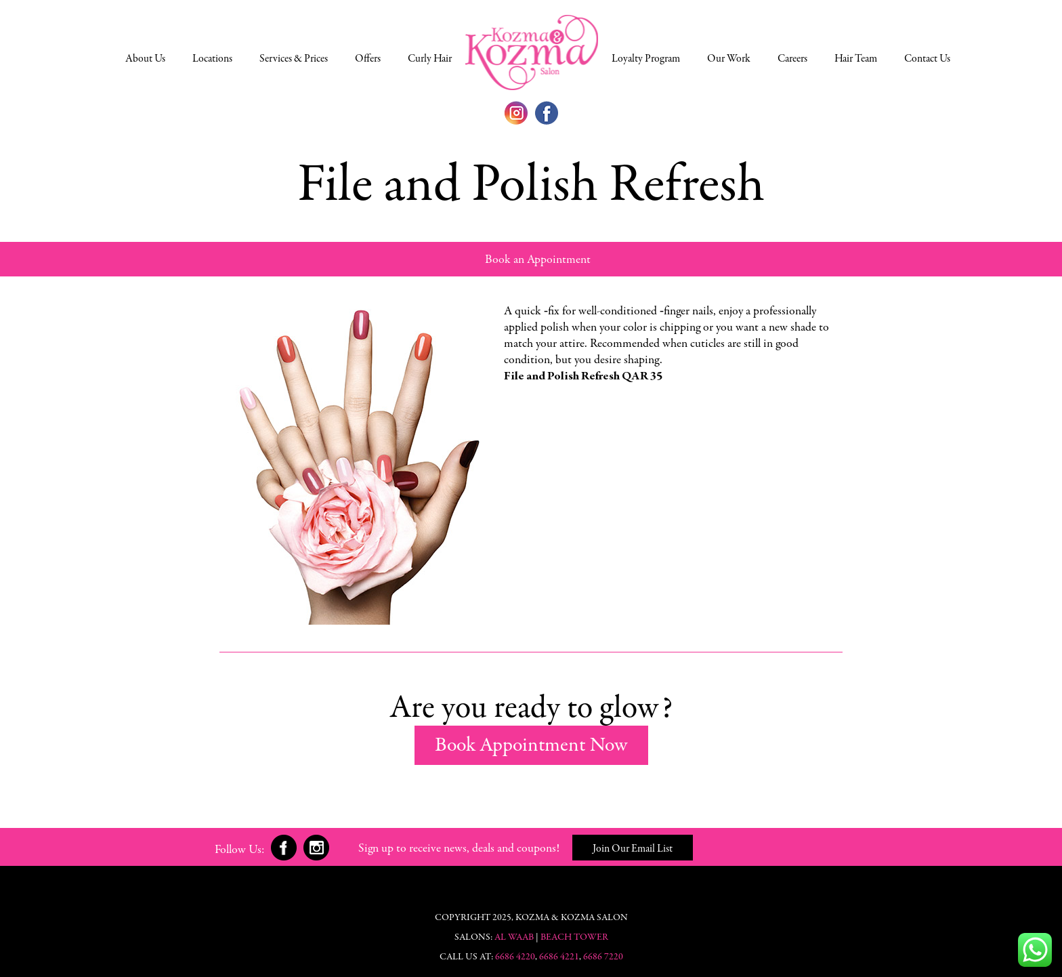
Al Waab (514, 937)
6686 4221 (559, 957)
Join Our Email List (633, 849)
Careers (792, 59)
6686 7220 (602, 957)
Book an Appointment (538, 260)
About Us (145, 59)
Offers (368, 59)
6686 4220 (514, 957)
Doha (531, 52)
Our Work (728, 59)
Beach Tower (574, 937)
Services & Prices (293, 59)
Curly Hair (430, 59)
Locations (212, 59)
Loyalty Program (646, 59)
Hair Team (855, 59)
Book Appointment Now (531, 746)
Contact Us (927, 59)
